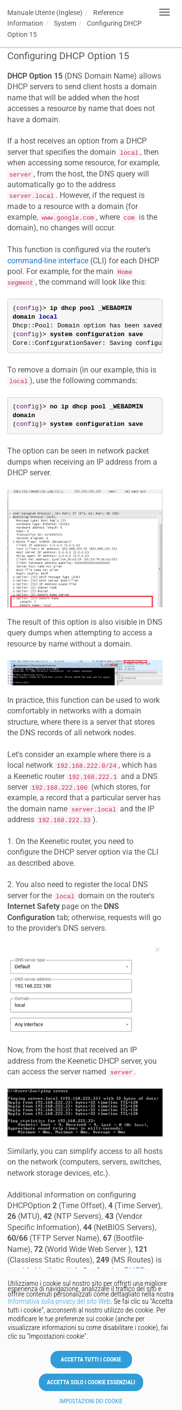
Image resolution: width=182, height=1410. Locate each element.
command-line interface (47, 260)
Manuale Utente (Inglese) (45, 12)
